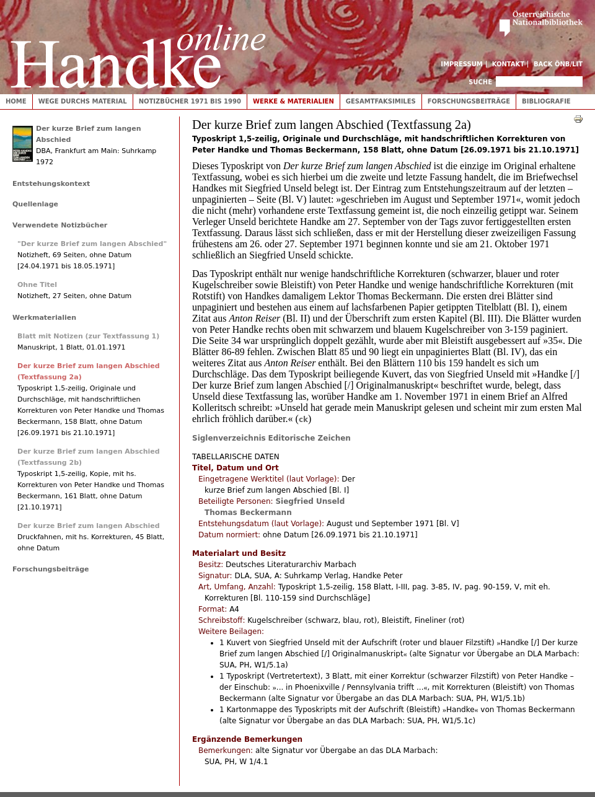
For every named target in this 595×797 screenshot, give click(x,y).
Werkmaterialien (44, 318)
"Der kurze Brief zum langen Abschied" (92, 244)
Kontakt (508, 64)
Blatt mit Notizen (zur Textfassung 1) (88, 336)
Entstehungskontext (51, 184)
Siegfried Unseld (310, 501)
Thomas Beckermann (248, 512)
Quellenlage (35, 204)
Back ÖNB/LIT (558, 64)
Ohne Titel (37, 285)
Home (16, 101)
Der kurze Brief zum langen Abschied (88, 526)
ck (303, 419)
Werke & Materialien (293, 101)
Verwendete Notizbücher (59, 225)
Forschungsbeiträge (469, 101)
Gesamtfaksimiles (381, 101)
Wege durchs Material (82, 101)
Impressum (462, 64)
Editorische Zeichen (309, 438)
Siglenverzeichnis (229, 438)
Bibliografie (546, 101)
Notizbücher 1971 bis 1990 (190, 101)
